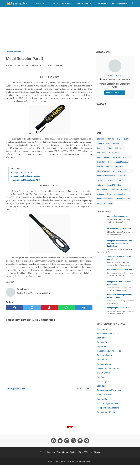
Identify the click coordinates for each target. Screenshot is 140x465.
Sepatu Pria (102, 346)
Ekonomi (100, 139)
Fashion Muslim (104, 355)
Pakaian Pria (103, 342)
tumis (110, 203)
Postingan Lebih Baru (16, 389)
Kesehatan (117, 143)
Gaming (111, 139)
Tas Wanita (102, 359)
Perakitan (101, 162)
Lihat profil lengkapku (114, 93)
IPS (118, 139)
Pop (110, 162)
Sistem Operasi (103, 171)
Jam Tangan (103, 381)
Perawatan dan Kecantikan (109, 390)
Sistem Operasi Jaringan (122, 171)
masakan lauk (120, 194)
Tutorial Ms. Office (114, 185)
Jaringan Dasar (103, 143)
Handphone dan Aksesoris (109, 351)
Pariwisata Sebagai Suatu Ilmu (119, 269)
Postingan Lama (84, 389)
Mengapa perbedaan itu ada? (119, 308)
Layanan (102, 3)
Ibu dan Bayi (102, 399)
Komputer (101, 148)
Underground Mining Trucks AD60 (26, 180)
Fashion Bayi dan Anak (107, 403)
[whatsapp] (66, 307)
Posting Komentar (55, 65)
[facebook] (14, 307)
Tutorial (100, 185)
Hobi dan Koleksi (104, 394)
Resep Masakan (119, 3)
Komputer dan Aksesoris (108, 408)
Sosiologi (100, 180)
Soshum (122, 176)
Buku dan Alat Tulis (106, 412)
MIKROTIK (101, 153)
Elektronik (101, 338)
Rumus (109, 167)
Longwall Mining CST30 (22, 172)
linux (109, 194)
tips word (101, 203)
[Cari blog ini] (132, 3)
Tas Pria (101, 377)
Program (66, 3)
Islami (125, 139)
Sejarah (118, 167)
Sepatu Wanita (103, 373)
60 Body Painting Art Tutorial (119, 228)
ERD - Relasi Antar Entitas (117, 216)
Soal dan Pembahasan (106, 176)
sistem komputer (123, 199)
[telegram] (83, 307)
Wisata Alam (102, 190)
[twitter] (32, 307)
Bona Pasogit (114, 75)
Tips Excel (120, 180)
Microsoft (41, 3)
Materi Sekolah (84, 3)
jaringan (100, 194)
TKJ (54, 3)
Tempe (110, 180)
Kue (110, 148)
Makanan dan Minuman (108, 368)
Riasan (100, 167)
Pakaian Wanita (104, 364)
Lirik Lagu (119, 148)
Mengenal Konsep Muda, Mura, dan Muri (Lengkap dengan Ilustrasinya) (119, 243)
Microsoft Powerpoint (121, 157)
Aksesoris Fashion (105, 333)
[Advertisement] (70, 29)
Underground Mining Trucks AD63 (26, 176)
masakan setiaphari (105, 199)
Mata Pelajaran (103, 157)
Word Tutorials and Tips (120, 190)
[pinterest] (49, 307)
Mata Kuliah (114, 153)
